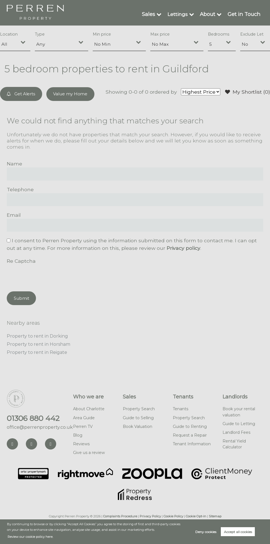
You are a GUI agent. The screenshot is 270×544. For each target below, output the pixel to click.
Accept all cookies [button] (238, 532)
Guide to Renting (190, 425)
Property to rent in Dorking (37, 335)
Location (9, 34)
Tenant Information (192, 442)
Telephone (20, 189)
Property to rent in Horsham (38, 343)
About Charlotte (89, 407)
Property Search (139, 407)
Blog (77, 433)
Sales (149, 14)
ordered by (163, 92)
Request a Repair (190, 433)
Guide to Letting (239, 422)
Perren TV (83, 425)
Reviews (81, 442)
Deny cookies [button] (205, 532)
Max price (160, 34)
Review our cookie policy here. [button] (30, 537)
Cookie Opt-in (196, 515)
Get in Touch (244, 14)
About (208, 14)
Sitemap (215, 515)
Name (14, 163)
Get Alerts (21, 93)
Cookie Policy (173, 515)
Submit (21, 297)
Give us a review (89, 451)
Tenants (183, 396)
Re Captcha (21, 260)
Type (40, 34)
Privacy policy (183, 248)
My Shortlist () (247, 92)
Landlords (235, 396)
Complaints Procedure (120, 515)
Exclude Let (252, 34)
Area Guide (84, 416)
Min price (102, 34)
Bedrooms (218, 34)
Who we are (88, 396)
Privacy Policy (150, 515)
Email (14, 215)
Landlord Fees (236, 431)
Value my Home (70, 93)
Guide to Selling (138, 416)
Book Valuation (137, 425)
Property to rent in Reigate (37, 351)
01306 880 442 (33, 416)
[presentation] (49, 275)
